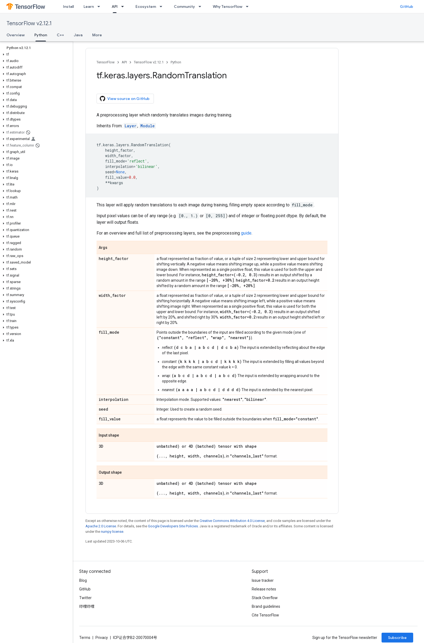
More (97, 35)
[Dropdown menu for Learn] (100, 6)
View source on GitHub (125, 98)
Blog (83, 580)
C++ (60, 35)
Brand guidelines (266, 606)
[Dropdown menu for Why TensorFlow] (248, 6)
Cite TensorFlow (265, 615)
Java (78, 35)
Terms (84, 637)
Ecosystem (145, 6)
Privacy (101, 637)
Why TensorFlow (227, 6)
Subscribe (397, 637)
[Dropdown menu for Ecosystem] (162, 6)
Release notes (264, 589)
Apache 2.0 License (100, 526)
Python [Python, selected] (40, 35)
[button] (35, 54)
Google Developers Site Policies (173, 526)
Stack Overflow (265, 598)
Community (184, 6)
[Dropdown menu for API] (124, 6)
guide (246, 233)
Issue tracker (263, 580)
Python (176, 62)
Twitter (85, 598)
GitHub (406, 6)
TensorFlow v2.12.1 (29, 23)
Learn (89, 6)
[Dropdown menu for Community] (201, 6)
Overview (15, 35)
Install (68, 6)
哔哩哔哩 (86, 606)
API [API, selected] (115, 6)
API (124, 62)
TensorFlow (106, 62)
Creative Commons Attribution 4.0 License (232, 521)
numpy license (112, 532)
